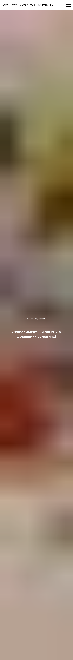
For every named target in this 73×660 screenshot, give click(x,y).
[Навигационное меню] (68, 5)
